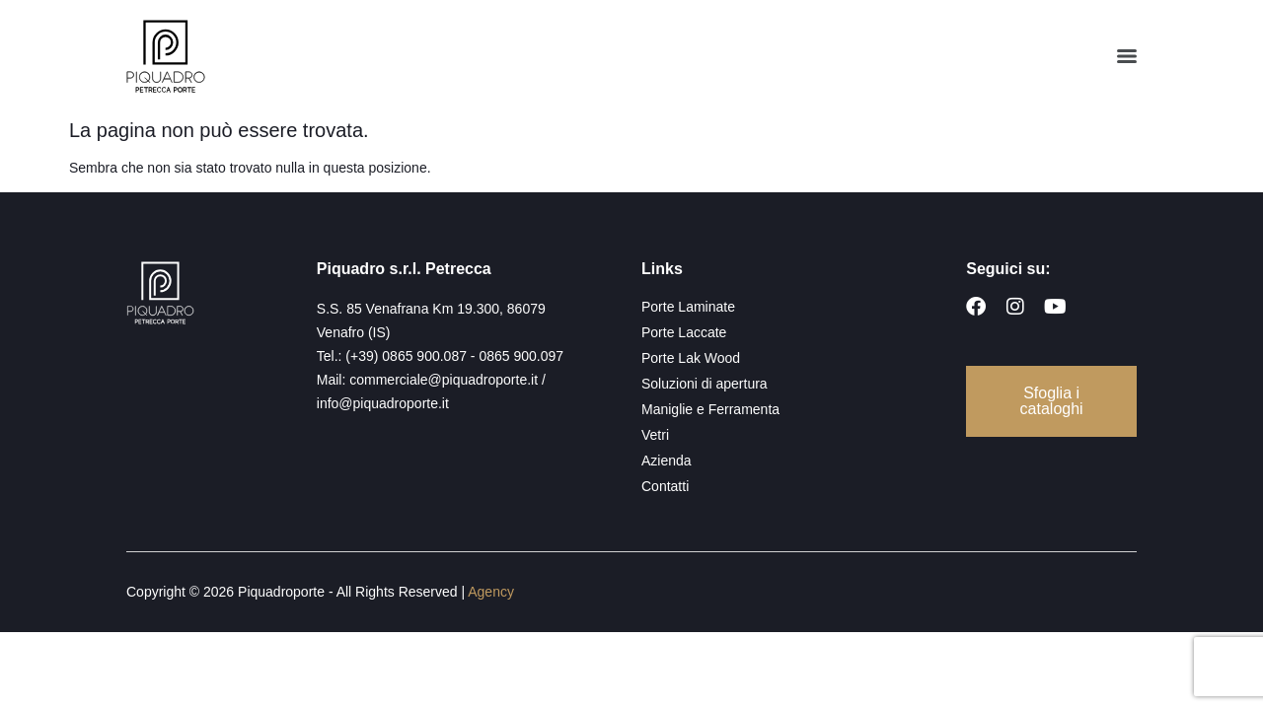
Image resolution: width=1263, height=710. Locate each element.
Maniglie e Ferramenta (710, 409)
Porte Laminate (688, 307)
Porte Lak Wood (690, 358)
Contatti (665, 486)
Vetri (655, 435)
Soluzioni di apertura (704, 383)
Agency (491, 592)
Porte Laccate (683, 332)
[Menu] (1127, 56)
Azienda (666, 460)
